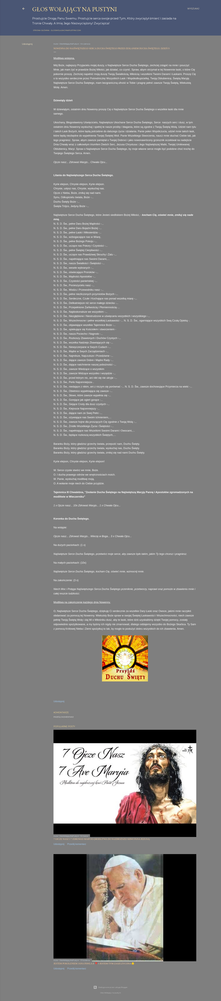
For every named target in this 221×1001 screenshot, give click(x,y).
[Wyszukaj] (193, 8)
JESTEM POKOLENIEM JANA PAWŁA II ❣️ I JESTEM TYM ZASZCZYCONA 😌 (93, 963)
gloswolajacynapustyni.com (65, 30)
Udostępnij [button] (27, 44)
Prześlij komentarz (63, 717)
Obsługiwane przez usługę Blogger (110, 987)
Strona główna (40, 30)
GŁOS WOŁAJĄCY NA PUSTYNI (74, 9)
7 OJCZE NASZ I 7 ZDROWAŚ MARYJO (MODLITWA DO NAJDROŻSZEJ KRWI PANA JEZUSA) (101, 839)
